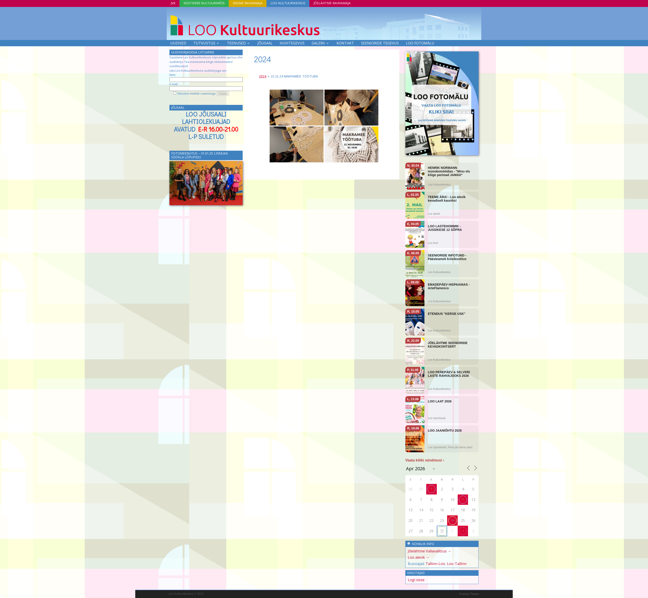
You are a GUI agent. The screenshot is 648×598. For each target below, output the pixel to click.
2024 (262, 59)
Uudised (178, 43)
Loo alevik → (418, 557)
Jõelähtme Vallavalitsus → (429, 551)
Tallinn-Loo (435, 563)
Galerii (318, 43)
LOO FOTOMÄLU (420, 43)
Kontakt (345, 43)
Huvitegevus (292, 43)
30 (442, 530)
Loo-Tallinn (456, 563)
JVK (173, 3)
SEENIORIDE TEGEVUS (380, 43)
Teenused (236, 43)
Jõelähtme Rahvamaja (332, 3)
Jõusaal (265, 43)
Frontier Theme (469, 594)
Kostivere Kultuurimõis (204, 3)
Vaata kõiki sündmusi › (424, 460)
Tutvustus (204, 43)
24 (452, 520)
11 (462, 499)
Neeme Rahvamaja (247, 3)
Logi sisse (416, 579)
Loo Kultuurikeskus (288, 3)
